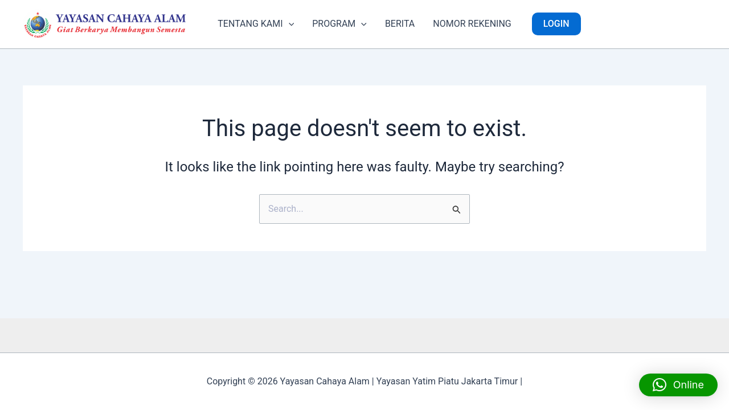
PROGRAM (339, 24)
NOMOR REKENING (472, 23)
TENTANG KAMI (256, 24)
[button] (288, 24)
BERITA (400, 23)
